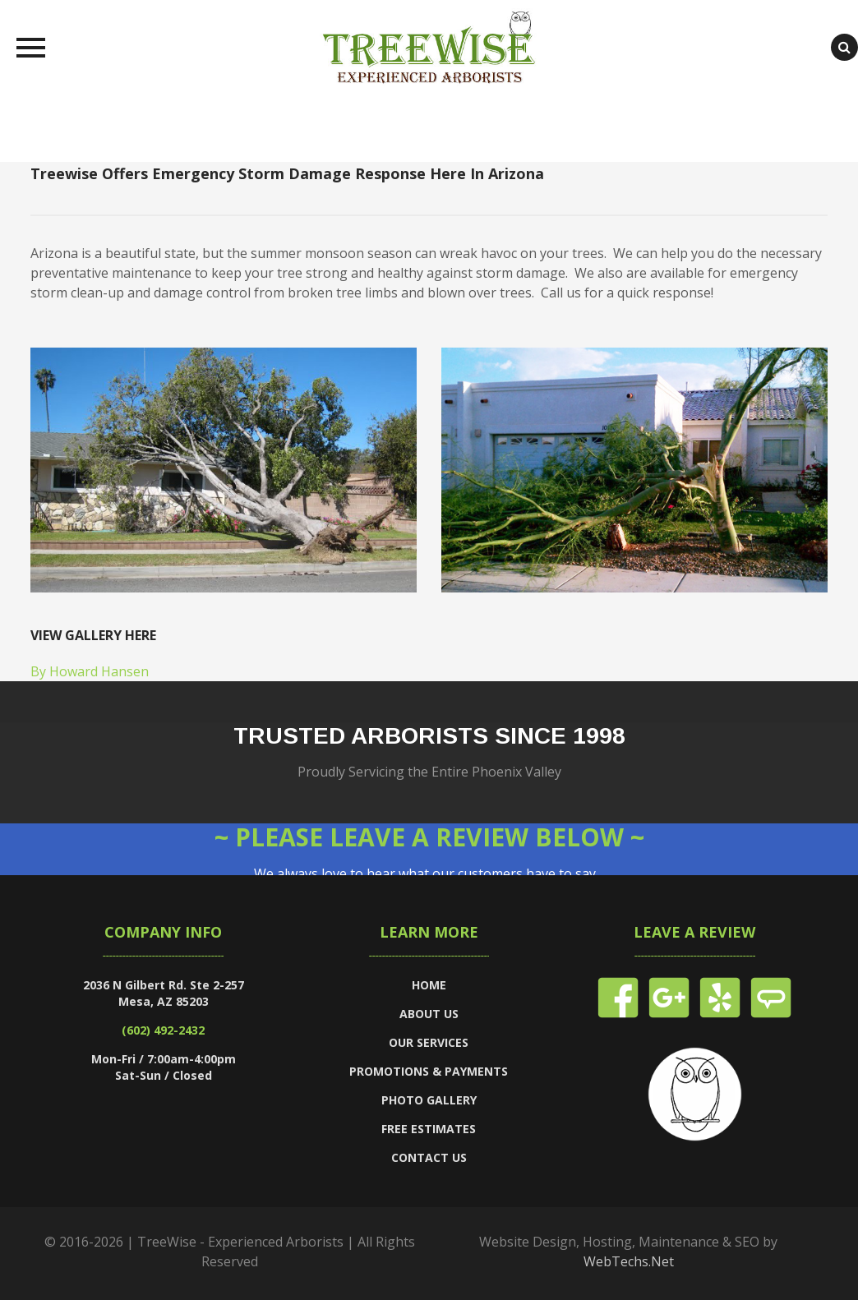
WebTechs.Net (629, 1261)
